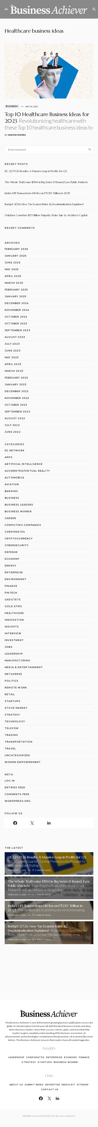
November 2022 (17, 398)
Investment (14, 640)
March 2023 (14, 370)
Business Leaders (19, 504)
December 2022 (17, 391)
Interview (13, 633)
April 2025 (13, 276)
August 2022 (15, 418)
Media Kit (68, 1084)
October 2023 (16, 323)
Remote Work (16, 687)
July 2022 (12, 425)
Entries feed (15, 787)
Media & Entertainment (24, 667)
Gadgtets (13, 599)
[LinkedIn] (48, 823)
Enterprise (14, 572)
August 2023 (15, 337)
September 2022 (17, 411)
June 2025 (12, 262)
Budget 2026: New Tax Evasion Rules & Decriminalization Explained (44, 204)
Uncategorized (17, 755)
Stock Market (16, 707)
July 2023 (12, 343)
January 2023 (15, 384)
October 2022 (16, 404)
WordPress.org (18, 801)
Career (10, 518)
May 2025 (12, 269)
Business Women (18, 511)
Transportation (18, 741)
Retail (10, 694)
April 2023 (13, 364)
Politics (11, 680)
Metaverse (13, 674)
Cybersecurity (17, 545)
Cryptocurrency (19, 538)
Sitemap (83, 1084)
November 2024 (17, 310)
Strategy (12, 714)
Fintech (11, 592)
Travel (10, 748)
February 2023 (16, 377)
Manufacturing (18, 660)
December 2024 (17, 303)
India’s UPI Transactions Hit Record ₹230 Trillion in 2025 (37, 193)
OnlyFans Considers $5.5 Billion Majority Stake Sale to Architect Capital (46, 215)
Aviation (12, 484)
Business (12, 106)
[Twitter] (32, 823)
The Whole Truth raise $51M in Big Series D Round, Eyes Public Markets (46, 182)
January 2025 (15, 296)
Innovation (14, 619)
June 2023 (13, 350)
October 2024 (16, 316)
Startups (12, 701)
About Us (16, 1084)
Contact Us (50, 1089)
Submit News (34, 1084)
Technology (15, 721)
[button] (6, 9)
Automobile (14, 477)
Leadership (14, 653)
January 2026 (15, 255)
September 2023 (17, 330)
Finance (11, 585)
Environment (15, 579)
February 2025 (16, 289)
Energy (10, 565)
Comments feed (17, 794)
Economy (12, 558)
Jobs (8, 646)
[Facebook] (15, 823)
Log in (10, 780)
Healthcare (14, 613)
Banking (11, 491)
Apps (8, 457)
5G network (14, 450)
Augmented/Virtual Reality (27, 470)
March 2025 (14, 282)
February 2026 (16, 249)
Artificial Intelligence (24, 464)
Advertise (52, 1084)
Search (90, 149)
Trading (11, 735)
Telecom (11, 728)
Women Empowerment (23, 762)
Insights (12, 626)
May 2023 (12, 357)
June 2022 (13, 431)
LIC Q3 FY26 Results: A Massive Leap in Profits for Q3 (36, 171)
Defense (11, 552)
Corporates (15, 531)
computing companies (23, 525)
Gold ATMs (13, 606)
